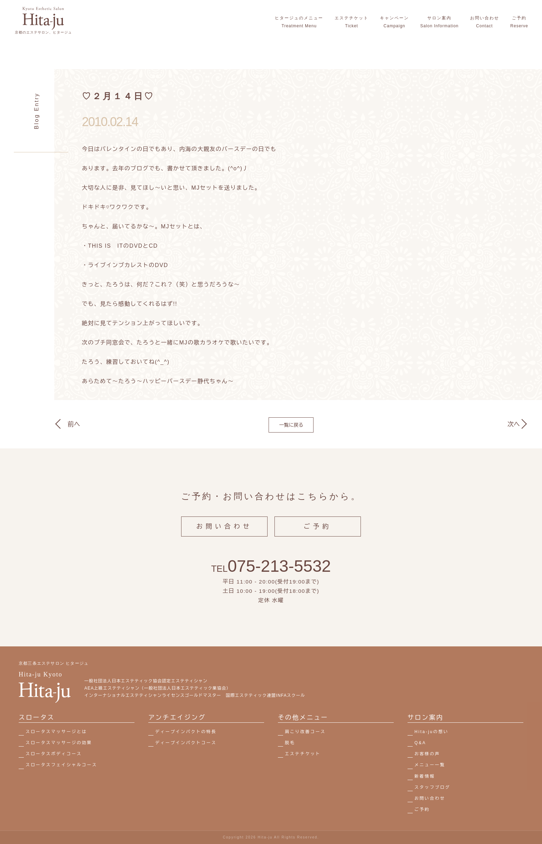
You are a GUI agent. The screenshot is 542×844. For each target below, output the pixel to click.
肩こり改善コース (305, 731)
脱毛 (290, 742)
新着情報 (424, 776)
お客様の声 (427, 753)
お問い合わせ (224, 533)
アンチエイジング (177, 717)
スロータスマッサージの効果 (59, 742)
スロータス (37, 717)
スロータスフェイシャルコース (61, 764)
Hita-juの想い (431, 731)
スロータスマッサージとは (56, 731)
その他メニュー (303, 717)
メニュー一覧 (429, 764)
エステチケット (303, 753)
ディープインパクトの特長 (186, 731)
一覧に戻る (291, 425)
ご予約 (318, 533)
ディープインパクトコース (186, 742)
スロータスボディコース (54, 753)
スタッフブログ (432, 787)
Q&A (420, 742)
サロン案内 (425, 717)
